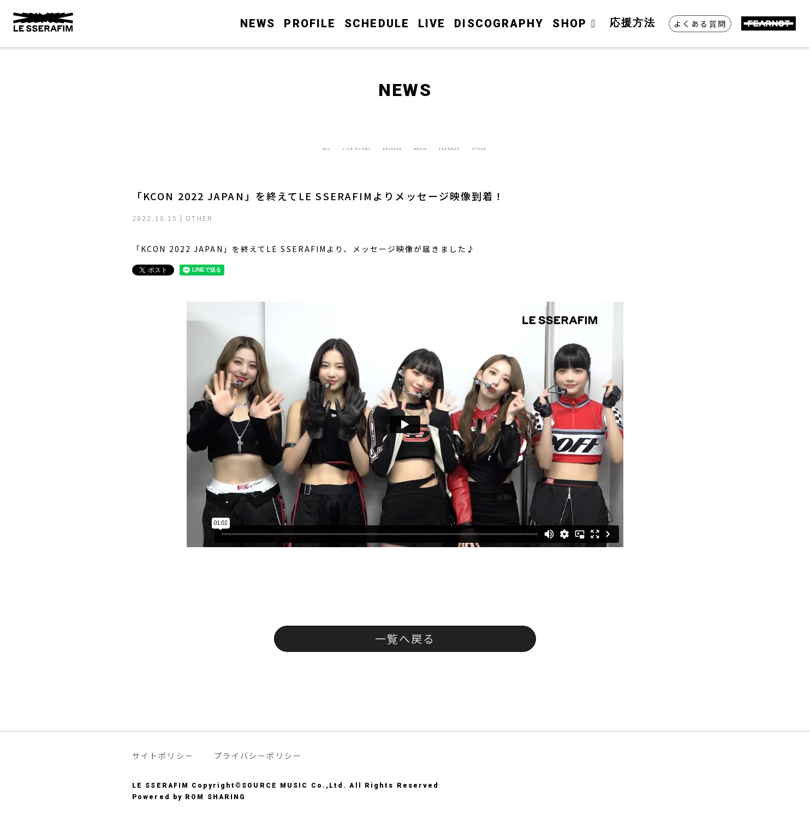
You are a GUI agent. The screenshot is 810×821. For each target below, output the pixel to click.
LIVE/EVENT (304, 147)
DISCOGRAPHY (499, 23)
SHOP (576, 23)
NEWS (257, 23)
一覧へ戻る (405, 638)
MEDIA (436, 147)
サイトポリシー (163, 755)
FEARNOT (498, 147)
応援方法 (633, 22)
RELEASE (376, 147)
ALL (243, 147)
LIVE (431, 23)
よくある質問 (700, 23)
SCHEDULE (376, 23)
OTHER (559, 147)
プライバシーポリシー (258, 755)
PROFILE (310, 23)
